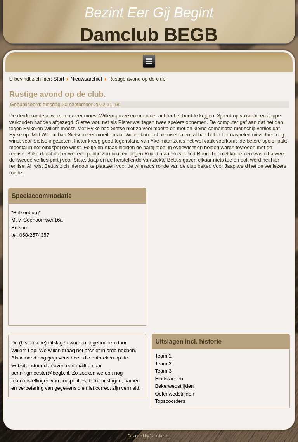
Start (59, 79)
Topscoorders (170, 401)
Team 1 (163, 356)
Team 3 (163, 371)
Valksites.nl (160, 436)
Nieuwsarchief (86, 79)
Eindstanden (169, 379)
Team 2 (163, 363)
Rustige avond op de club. (57, 94)
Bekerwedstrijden (174, 386)
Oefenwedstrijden (174, 394)
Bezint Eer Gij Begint (149, 13)
